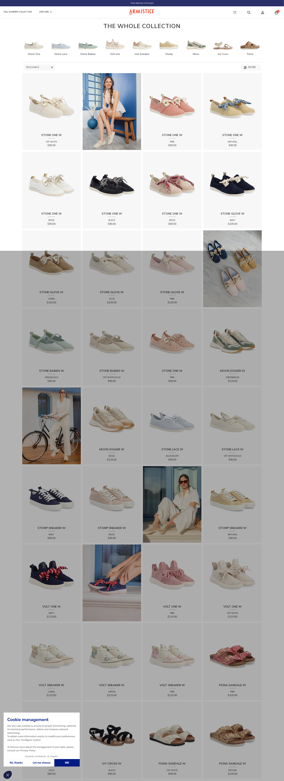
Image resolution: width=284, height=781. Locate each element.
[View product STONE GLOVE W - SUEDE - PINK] (172, 259)
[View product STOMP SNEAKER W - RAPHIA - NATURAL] (232, 495)
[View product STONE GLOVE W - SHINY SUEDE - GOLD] (112, 259)
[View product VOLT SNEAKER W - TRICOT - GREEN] (112, 652)
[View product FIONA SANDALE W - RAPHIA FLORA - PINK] (232, 652)
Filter (250, 67)
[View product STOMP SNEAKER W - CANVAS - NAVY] (51, 495)
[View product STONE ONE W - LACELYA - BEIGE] (51, 181)
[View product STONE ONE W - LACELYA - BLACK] (112, 181)
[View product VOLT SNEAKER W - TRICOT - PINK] (172, 652)
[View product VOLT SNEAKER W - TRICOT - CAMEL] (51, 652)
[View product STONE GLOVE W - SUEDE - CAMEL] (51, 259)
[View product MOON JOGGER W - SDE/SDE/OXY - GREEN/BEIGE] (232, 338)
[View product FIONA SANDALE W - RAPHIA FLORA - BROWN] (232, 730)
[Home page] (142, 11)
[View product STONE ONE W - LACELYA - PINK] (172, 338)
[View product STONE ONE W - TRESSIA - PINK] (172, 102)
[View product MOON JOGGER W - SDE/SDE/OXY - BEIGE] (112, 416)
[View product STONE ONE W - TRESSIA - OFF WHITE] (51, 102)
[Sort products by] (39, 67)
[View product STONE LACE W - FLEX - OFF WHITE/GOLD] (232, 416)
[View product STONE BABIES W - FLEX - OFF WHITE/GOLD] (112, 338)
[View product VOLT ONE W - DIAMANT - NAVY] (51, 573)
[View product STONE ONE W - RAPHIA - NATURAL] (232, 102)
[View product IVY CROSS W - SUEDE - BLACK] (112, 730)
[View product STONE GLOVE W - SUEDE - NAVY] (232, 181)
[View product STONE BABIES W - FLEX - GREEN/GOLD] (51, 338)
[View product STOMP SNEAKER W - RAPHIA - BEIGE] (112, 495)
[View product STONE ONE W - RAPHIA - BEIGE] (172, 181)
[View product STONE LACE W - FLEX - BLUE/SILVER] (172, 416)
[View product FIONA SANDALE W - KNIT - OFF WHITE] (172, 730)
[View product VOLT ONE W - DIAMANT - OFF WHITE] (232, 573)
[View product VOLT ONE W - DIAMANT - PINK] (172, 573)
